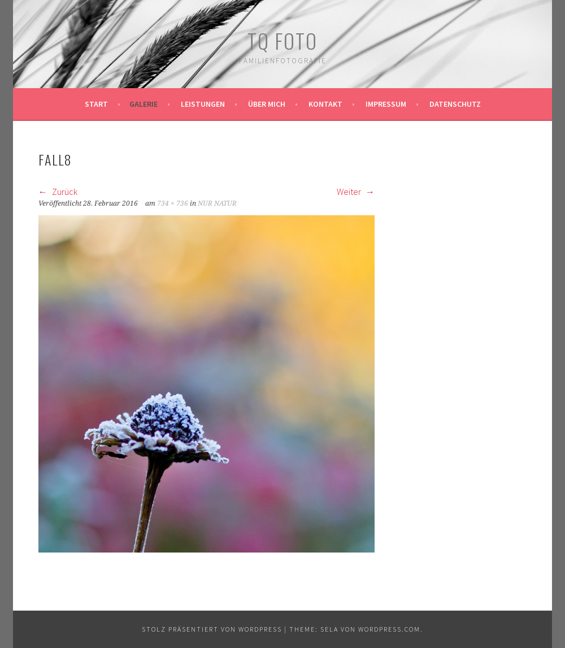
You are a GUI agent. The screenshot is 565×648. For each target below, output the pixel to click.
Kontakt (325, 104)
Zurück (57, 191)
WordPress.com (389, 629)
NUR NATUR (217, 203)
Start (96, 104)
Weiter (356, 191)
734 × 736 (172, 203)
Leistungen (203, 104)
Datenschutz (455, 104)
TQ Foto (282, 40)
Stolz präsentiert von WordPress (212, 629)
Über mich (266, 104)
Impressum (386, 104)
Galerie (143, 104)
